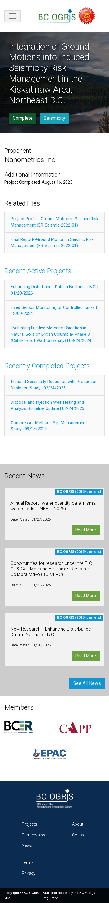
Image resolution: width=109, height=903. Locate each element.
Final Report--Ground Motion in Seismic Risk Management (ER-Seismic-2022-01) (52, 242)
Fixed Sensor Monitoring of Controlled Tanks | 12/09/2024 (54, 310)
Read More (85, 530)
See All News (87, 683)
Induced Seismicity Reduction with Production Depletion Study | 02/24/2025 (54, 385)
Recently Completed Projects (47, 366)
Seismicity (54, 118)
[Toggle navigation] (12, 16)
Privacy (28, 873)
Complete (23, 118)
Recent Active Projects (37, 271)
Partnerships (33, 835)
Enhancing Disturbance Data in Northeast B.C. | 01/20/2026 (54, 290)
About (77, 824)
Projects (29, 824)
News (27, 845)
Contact (79, 835)
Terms (28, 862)
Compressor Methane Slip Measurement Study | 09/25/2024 (49, 426)
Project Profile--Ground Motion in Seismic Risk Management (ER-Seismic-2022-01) (54, 222)
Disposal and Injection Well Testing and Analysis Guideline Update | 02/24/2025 (47, 405)
